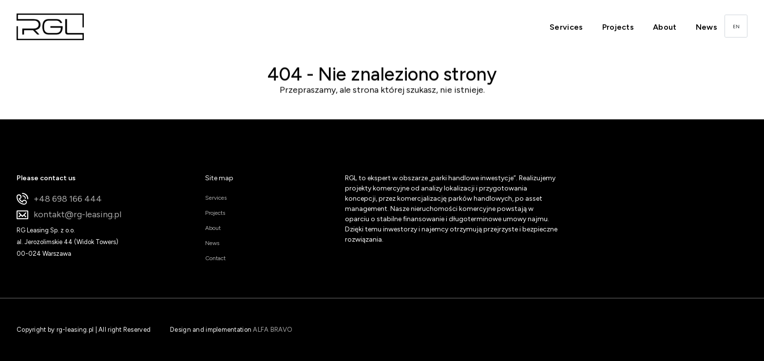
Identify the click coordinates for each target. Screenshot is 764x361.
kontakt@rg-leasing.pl (69, 214)
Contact (215, 258)
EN (736, 26)
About (665, 27)
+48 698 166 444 (59, 199)
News (706, 27)
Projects (618, 27)
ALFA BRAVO (272, 329)
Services (566, 27)
